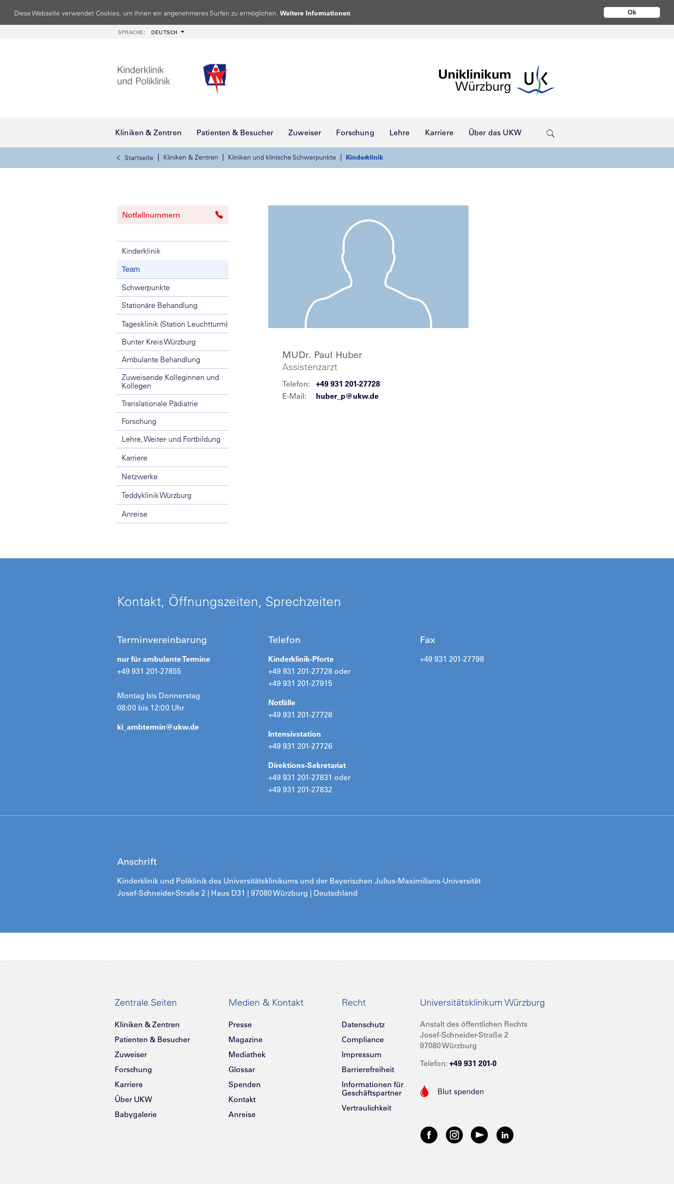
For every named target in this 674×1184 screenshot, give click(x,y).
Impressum (361, 1054)
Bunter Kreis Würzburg (159, 341)
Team (131, 269)
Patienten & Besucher (152, 1039)
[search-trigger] (550, 132)
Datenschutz (363, 1024)
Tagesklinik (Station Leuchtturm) (174, 324)
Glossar (241, 1069)
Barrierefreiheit (368, 1069)
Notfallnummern (172, 214)
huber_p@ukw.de (347, 396)
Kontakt (242, 1099)
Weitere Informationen (324, 12)
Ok (632, 12)
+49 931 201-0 (473, 1063)
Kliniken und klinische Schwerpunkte (282, 157)
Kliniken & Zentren (190, 157)
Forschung (139, 421)
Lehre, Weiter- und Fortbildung (171, 439)
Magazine (245, 1039)
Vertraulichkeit (366, 1107)
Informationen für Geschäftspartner (372, 1088)
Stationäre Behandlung (160, 305)
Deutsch (148, 32)
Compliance (363, 1039)
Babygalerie (136, 1114)
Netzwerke (140, 476)
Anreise (134, 514)
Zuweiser (131, 1054)
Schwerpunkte (146, 287)
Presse (240, 1024)
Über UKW (133, 1099)
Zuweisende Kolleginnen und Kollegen (170, 381)
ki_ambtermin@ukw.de (158, 726)
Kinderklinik (364, 157)
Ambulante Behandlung (161, 359)
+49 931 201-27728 (348, 383)
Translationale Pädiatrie (160, 403)
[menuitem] (150, 31)
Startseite (135, 157)
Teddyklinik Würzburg (156, 495)
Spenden (244, 1084)
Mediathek (246, 1054)
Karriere (134, 457)
